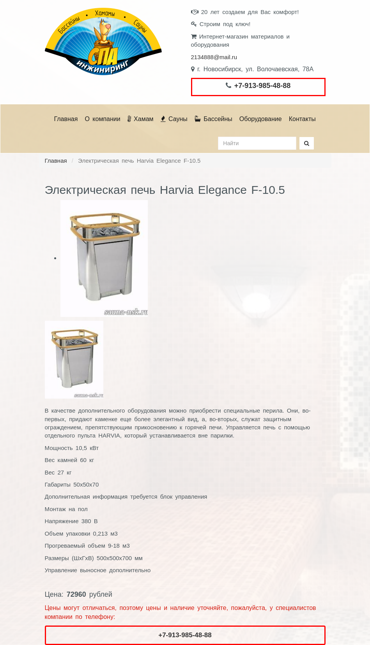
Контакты (302, 119)
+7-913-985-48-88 (262, 86)
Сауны (174, 119)
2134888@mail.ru (214, 57)
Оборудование (260, 119)
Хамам (140, 119)
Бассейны (213, 119)
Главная (66, 119)
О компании (102, 119)
